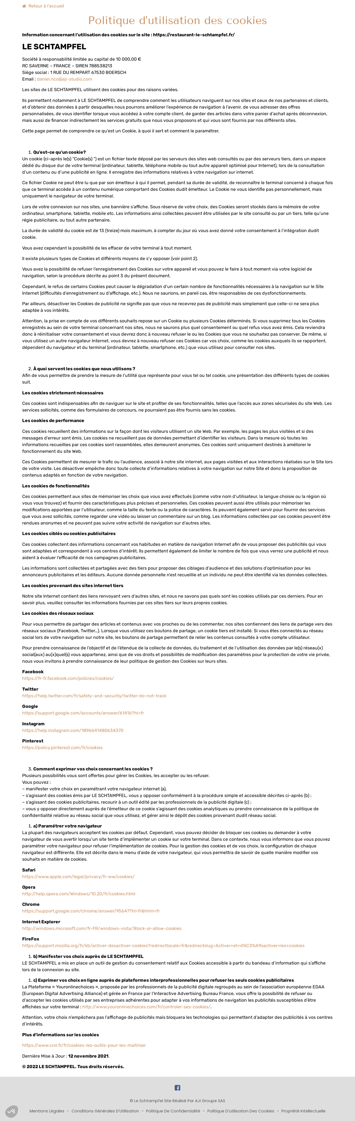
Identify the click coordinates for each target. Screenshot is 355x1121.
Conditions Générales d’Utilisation (106, 1111)
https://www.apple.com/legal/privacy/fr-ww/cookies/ (78, 876)
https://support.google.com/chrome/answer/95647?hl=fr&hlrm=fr (91, 911)
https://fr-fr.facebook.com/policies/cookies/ (68, 678)
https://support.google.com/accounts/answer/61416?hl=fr (83, 713)
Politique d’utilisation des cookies (241, 1111)
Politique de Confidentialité (173, 1111)
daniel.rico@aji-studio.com (64, 79)
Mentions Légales (47, 1111)
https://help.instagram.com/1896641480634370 (72, 730)
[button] (11, 1111)
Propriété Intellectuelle (304, 1111)
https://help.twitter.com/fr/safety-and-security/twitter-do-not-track (94, 695)
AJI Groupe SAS (210, 1101)
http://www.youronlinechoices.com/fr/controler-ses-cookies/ (146, 1006)
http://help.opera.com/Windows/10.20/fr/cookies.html (78, 893)
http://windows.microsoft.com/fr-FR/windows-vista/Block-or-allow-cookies (101, 928)
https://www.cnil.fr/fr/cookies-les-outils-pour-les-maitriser (84, 1045)
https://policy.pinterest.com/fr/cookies (62, 747)
